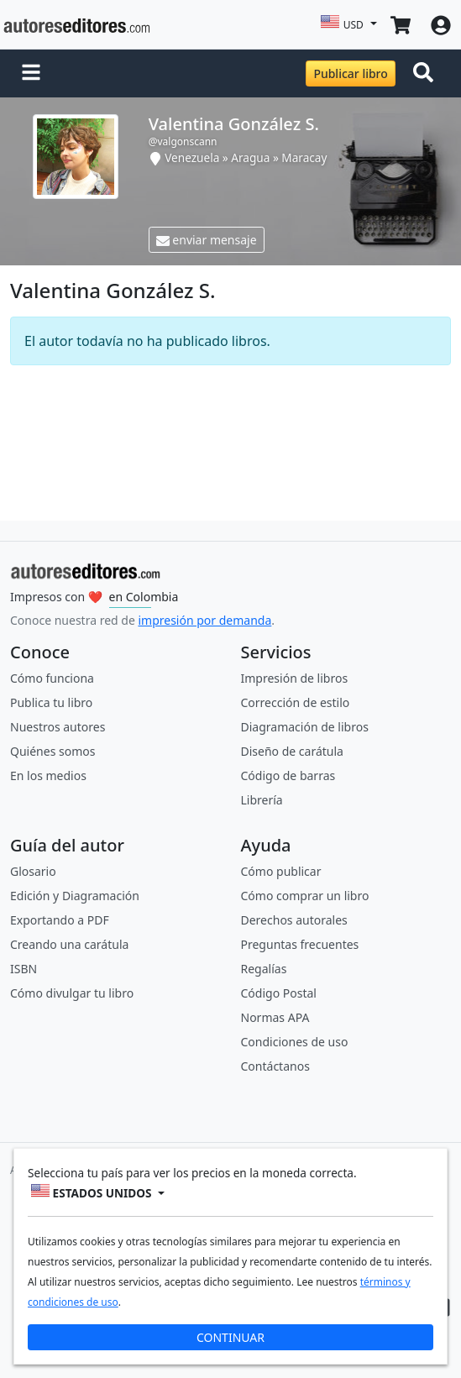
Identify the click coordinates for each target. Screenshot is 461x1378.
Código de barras (288, 775)
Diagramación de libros (305, 727)
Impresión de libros (294, 678)
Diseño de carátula (292, 751)
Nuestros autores (57, 727)
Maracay (304, 157)
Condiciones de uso (294, 1042)
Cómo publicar (281, 871)
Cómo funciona (52, 678)
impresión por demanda (204, 620)
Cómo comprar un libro (305, 896)
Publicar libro (350, 73)
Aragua (250, 157)
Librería (262, 800)
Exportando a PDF (59, 920)
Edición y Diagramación (74, 896)
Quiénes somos (52, 751)
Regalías (264, 969)
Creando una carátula (69, 944)
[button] (31, 74)
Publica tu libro (51, 702)
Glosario (33, 871)
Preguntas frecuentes (300, 944)
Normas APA (275, 1017)
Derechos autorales (294, 920)
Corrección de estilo (295, 702)
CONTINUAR (230, 1337)
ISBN (23, 969)
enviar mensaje (206, 240)
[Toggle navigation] (426, 74)
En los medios (48, 775)
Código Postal (279, 993)
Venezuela (192, 157)
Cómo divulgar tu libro (72, 993)
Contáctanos (275, 1066)
